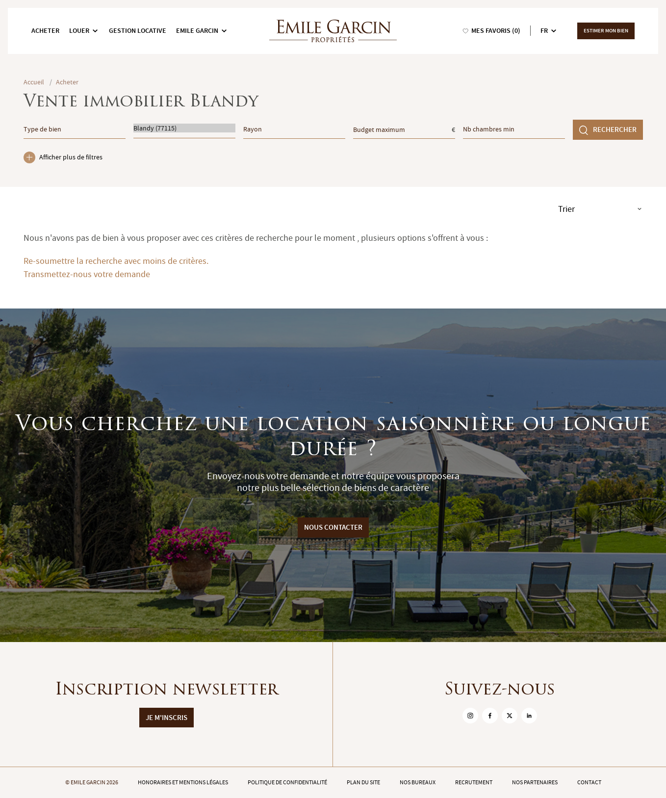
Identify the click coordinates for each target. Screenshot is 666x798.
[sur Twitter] (509, 715)
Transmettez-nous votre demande (87, 274)
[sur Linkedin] (529, 715)
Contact (589, 782)
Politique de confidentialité (287, 782)
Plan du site (363, 782)
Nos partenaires (535, 782)
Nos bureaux (417, 782)
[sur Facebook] (490, 715)
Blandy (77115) (184, 128)
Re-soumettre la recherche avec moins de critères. (116, 261)
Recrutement (473, 782)
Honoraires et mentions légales (183, 782)
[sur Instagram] (470, 715)
